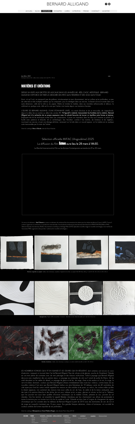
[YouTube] (109, 4)
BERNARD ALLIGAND (67, 4)
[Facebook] (106, 4)
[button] (67, 48)
